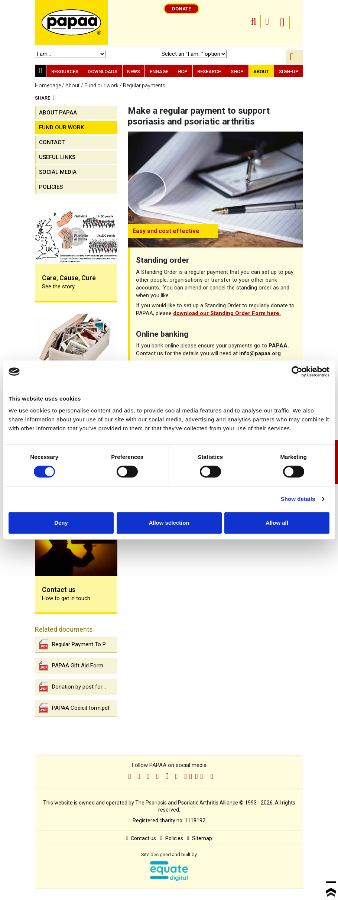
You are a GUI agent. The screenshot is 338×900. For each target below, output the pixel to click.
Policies (51, 187)
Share (45, 98)
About (261, 71)
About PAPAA (58, 112)
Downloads (102, 71)
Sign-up (289, 71)
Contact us (141, 838)
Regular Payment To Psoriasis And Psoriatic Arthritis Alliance (78, 645)
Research (209, 71)
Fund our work (101, 85)
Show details (298, 499)
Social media (58, 172)
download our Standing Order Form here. (227, 313)
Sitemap (199, 838)
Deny (61, 522)
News (133, 71)
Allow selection (169, 522)
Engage (159, 71)
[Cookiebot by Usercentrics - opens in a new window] (296, 371)
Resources (64, 71)
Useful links (57, 157)
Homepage (48, 85)
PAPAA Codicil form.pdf (74, 708)
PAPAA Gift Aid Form (71, 666)
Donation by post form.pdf (78, 687)
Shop (237, 71)
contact (52, 142)
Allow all (277, 522)
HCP (183, 71)
